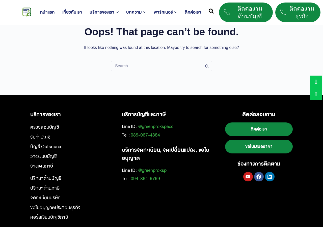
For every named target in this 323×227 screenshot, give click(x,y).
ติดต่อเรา (193, 12)
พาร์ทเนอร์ (165, 12)
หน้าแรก (47, 12)
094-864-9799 (145, 179)
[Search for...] (156, 66)
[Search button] (207, 66)
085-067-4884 (145, 135)
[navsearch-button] (211, 12)
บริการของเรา (104, 12)
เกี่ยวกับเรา (72, 12)
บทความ (136, 12)
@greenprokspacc (155, 126)
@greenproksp (152, 170)
